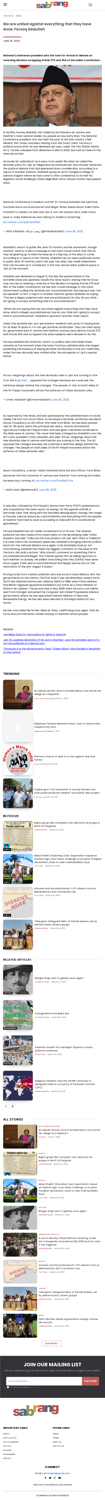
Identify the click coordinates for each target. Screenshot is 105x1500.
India (19, 16)
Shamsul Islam (42, 982)
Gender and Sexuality (49, 1234)
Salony (42, 1137)
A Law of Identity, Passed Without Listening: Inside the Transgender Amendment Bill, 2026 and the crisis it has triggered (69, 1241)
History (7, 993)
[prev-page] (6, 1106)
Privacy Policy (35, 1387)
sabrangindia (41, 928)
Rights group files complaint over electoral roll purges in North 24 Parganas (65, 1159)
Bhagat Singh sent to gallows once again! (59, 978)
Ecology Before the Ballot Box (52, 1013)
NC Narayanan (42, 1017)
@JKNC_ (23, 380)
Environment (10, 1028)
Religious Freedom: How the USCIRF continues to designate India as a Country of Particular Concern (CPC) (65, 1084)
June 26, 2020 (60, 399)
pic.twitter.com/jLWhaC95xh (21, 222)
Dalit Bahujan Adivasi (45, 698)
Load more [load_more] (52, 1343)
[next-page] (13, 1106)
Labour (7, 948)
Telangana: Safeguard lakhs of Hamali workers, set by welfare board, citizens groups (65, 923)
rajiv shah (40, 1054)
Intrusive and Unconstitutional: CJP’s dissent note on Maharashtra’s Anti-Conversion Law (65, 890)
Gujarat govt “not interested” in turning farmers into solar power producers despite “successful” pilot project (67, 791)
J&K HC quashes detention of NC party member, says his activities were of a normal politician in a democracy (51, 641)
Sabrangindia (12, 37)
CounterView (40, 830)
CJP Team (38, 866)
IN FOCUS (11, 816)
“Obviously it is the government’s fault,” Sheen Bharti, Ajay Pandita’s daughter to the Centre (52, 650)
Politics (8, 16)
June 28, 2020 (74, 231)
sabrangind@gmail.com (56, 1473)
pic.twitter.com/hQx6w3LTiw (54, 480)
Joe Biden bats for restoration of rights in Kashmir (34, 634)
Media (41, 1315)
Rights (7, 849)
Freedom (38, 731)
